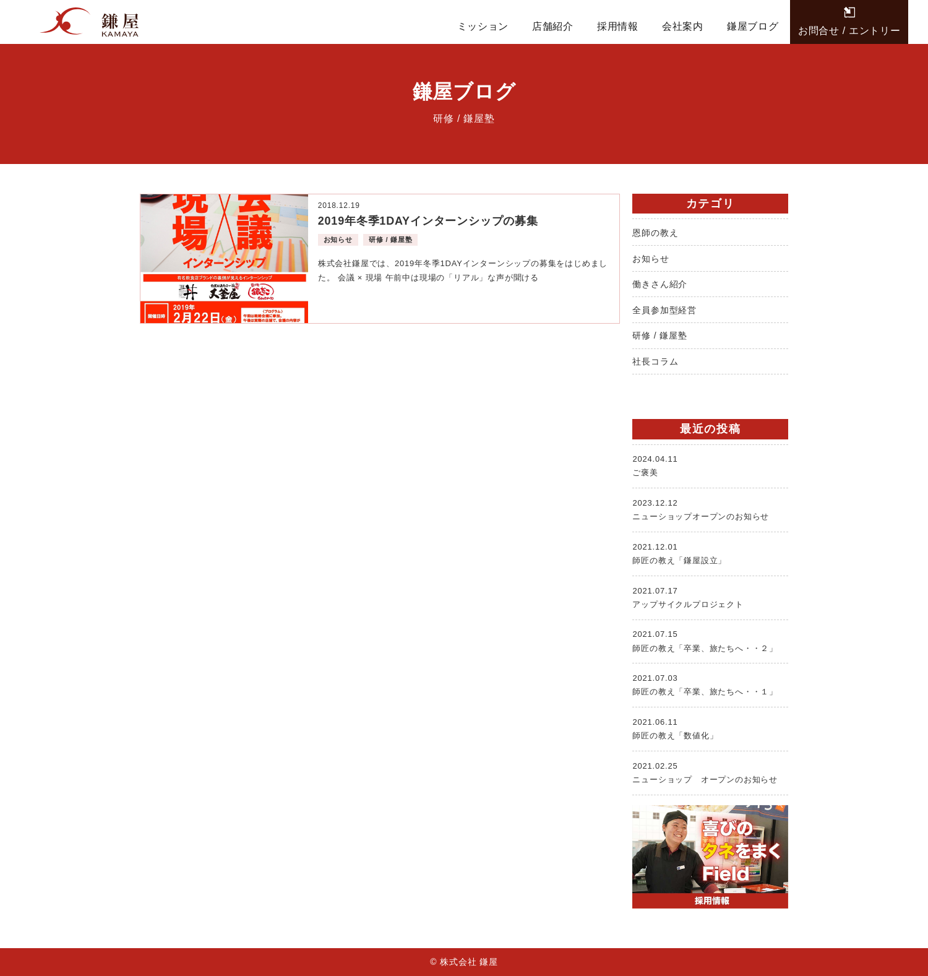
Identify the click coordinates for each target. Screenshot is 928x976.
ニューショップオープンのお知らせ (710, 508)
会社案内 (682, 26)
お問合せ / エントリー (849, 30)
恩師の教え (655, 233)
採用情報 (617, 26)
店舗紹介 (553, 26)
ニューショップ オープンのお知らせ (710, 771)
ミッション (483, 26)
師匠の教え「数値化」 (710, 727)
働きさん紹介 (659, 284)
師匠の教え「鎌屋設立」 (710, 552)
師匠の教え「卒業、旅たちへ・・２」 (710, 640)
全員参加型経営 (664, 310)
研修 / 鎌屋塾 (659, 335)
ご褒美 (710, 464)
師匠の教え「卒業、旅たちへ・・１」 (710, 684)
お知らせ (650, 259)
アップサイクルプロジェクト (710, 596)
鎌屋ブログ (752, 26)
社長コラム (655, 361)
